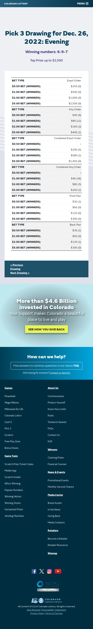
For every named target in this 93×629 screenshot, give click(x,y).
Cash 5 (8, 422)
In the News (54, 509)
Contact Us (54, 435)
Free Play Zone (12, 441)
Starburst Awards (57, 422)
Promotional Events (58, 480)
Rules (51, 415)
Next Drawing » (19, 273)
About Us (53, 388)
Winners (52, 449)
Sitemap (52, 553)
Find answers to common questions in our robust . (46, 365)
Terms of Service (54, 613)
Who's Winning (12, 483)
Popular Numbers (14, 490)
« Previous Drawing (16, 267)
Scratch (9, 435)
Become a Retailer (57, 538)
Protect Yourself (56, 402)
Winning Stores (13, 503)
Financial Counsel (57, 464)
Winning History (13, 496)
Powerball (10, 396)
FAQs (50, 428)
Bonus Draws (11, 448)
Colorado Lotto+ (13, 415)
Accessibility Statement (54, 610)
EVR (50, 441)
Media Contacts (56, 522)
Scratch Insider (13, 477)
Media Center (55, 495)
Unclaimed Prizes (14, 509)
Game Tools (11, 456)
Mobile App (10, 470)
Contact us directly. (60, 372)
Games (8, 388)
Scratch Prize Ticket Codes (19, 464)
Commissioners (56, 396)
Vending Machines (14, 516)
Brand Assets (55, 503)
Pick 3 (8, 428)
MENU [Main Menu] (82, 3)
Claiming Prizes (56, 457)
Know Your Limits (57, 409)
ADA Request (34, 610)
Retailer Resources (58, 545)
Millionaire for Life (14, 409)
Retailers (53, 530)
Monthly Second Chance (61, 486)
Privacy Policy (37, 613)
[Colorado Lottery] (16, 4)
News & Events (56, 472)
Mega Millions (12, 402)
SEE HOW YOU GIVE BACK (46, 329)
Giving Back (54, 516)
